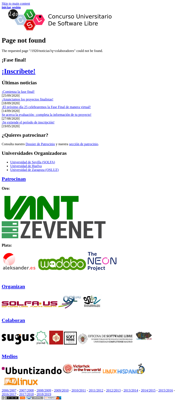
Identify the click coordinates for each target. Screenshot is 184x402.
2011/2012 (96, 390)
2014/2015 (148, 390)
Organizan (13, 286)
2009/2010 (61, 390)
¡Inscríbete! (18, 71)
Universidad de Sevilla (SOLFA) (32, 162)
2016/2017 (9, 394)
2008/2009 (44, 390)
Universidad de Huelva (26, 166)
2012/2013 (113, 390)
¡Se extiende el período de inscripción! (28, 122)
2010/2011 (78, 390)
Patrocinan (14, 179)
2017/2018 (26, 394)
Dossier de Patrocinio (40, 144)
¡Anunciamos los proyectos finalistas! (27, 99)
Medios (10, 356)
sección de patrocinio (83, 144)
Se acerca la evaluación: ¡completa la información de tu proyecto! (46, 114)
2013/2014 (130, 390)
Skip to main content (16, 3)
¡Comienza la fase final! (18, 91)
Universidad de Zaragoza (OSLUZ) (34, 170)
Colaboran (13, 320)
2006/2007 (9, 390)
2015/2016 (165, 390)
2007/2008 (26, 390)
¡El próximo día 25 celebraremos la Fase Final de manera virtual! (46, 107)
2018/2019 (44, 394)
